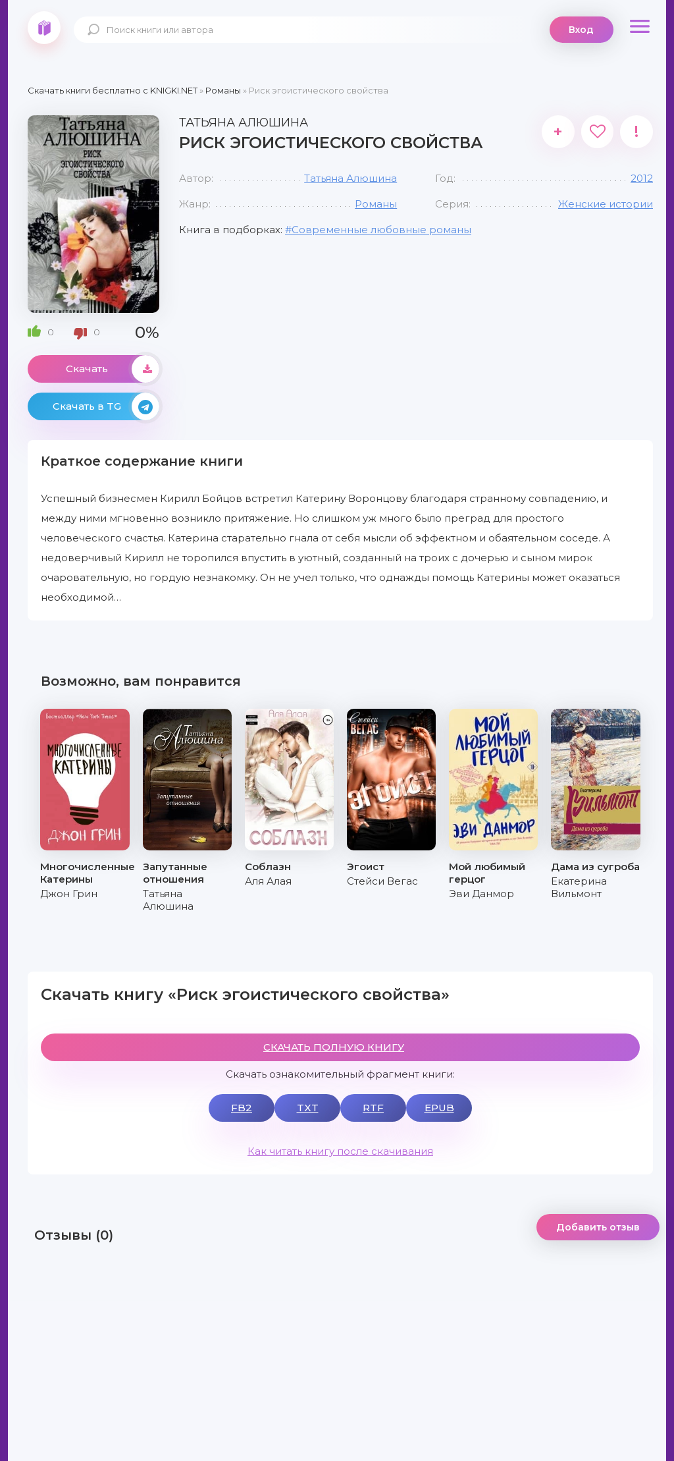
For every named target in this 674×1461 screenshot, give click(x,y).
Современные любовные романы (381, 229)
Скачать (112, 369)
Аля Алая (268, 881)
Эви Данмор (481, 893)
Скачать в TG (106, 406)
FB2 (241, 1107)
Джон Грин (68, 893)
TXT (308, 1107)
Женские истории (605, 204)
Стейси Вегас (382, 881)
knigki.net (44, 27)
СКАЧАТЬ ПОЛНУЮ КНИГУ (333, 1047)
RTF (373, 1107)
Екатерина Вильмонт (579, 887)
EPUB (439, 1107)
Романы (376, 204)
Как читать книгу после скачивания (340, 1151)
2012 (642, 178)
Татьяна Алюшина (350, 178)
